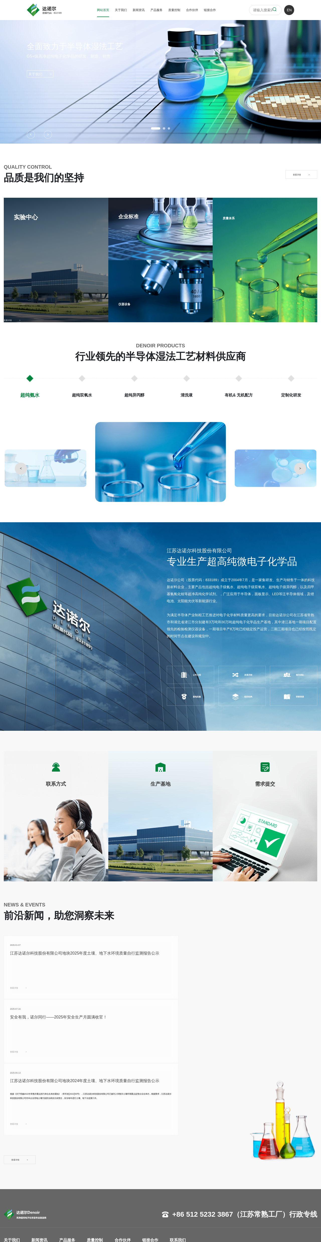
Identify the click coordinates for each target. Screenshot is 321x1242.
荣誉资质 (293, 696)
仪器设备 (128, 303)
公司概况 (11, 1170)
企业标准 (100, 1178)
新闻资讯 (139, 10)
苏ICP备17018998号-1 (154, 1232)
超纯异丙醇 (69, 1185)
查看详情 (26, 1003)
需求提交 (155, 1185)
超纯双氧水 (69, 1178)
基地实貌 (190, 696)
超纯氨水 (67, 1170)
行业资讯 (41, 1178)
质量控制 (174, 10)
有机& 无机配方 (72, 1200)
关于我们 (121, 10)
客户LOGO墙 (128, 1170)
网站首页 (103, 10)
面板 (121, 1185)
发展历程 (242, 675)
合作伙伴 (192, 10)
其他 (121, 1193)
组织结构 (242, 696)
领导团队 (293, 675)
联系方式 (155, 1170)
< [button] (21, 468)
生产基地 (155, 1178)
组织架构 (11, 1193)
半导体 (123, 1178)
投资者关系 (42, 1193)
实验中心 (100, 1170)
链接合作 (210, 10)
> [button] (300, 468)
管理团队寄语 (14, 1185)
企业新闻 (41, 1170)
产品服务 (156, 10)
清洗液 (65, 1193)
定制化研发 (69, 1208)
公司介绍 (190, 675)
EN (289, 10)
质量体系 (233, 217)
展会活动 (41, 1185)
